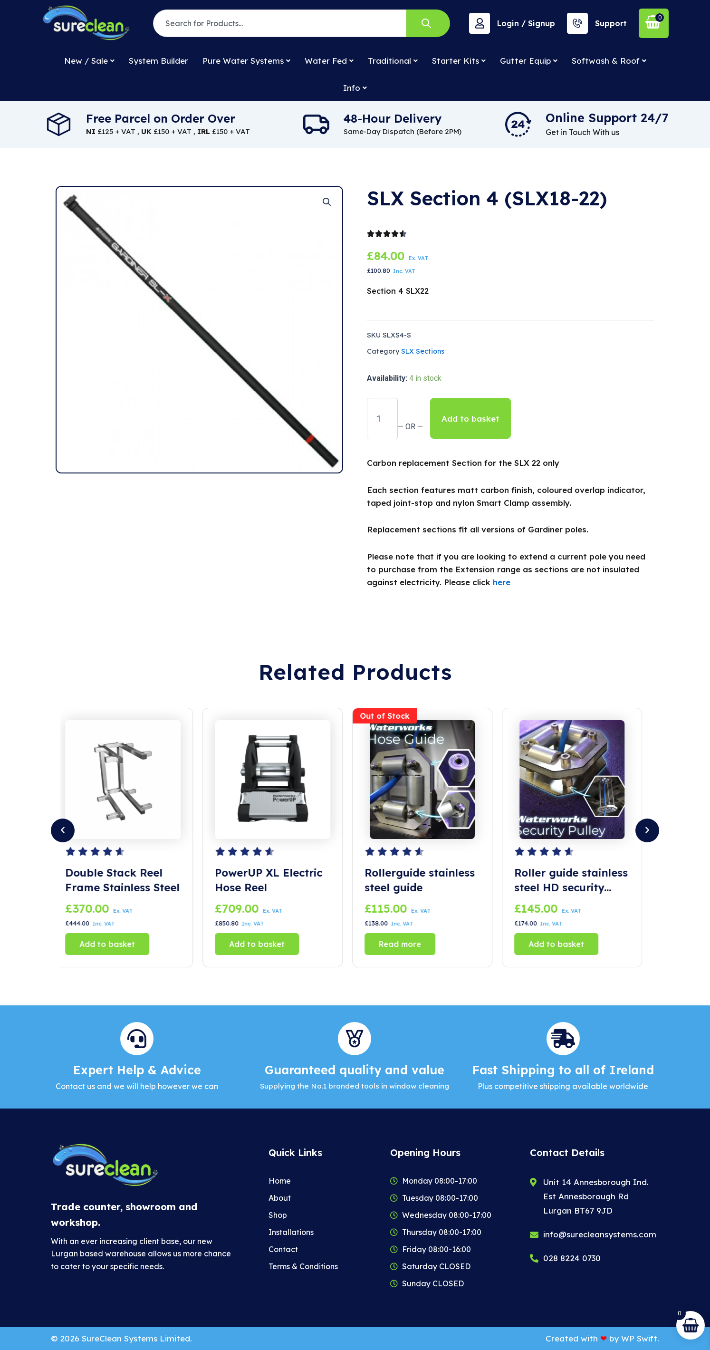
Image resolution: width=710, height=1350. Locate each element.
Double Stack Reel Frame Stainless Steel (130, 880)
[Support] (577, 23)
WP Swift (639, 1338)
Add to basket (470, 419)
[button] (327, 202)
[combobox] (279, 23)
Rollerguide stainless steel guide (427, 880)
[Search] (428, 23)
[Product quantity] (382, 418)
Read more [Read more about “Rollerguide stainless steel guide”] (407, 944)
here (501, 582)
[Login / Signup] (479, 23)
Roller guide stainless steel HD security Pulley (578, 880)
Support (611, 23)
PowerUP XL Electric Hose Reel (276, 880)
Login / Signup (526, 23)
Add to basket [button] (115, 944)
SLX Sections (422, 351)
